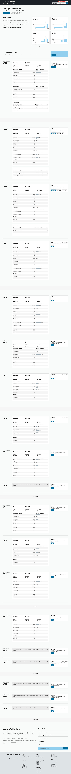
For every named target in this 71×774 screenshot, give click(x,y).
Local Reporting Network (26, 756)
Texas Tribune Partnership (26, 757)
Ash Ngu (17, 738)
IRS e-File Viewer (13, 742)
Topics (23, 761)
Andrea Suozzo (6, 738)
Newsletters (53, 755)
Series (23, 763)
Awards (37, 764)
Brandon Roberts (24, 738)
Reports (37, 762)
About (37, 755)
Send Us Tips (53, 760)
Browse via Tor (53, 763)
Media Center (38, 761)
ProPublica (24, 755)
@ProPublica (24, 768)
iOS (51, 756)
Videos (23, 764)
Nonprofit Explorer (7, 3)
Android (55, 756)
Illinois (14, 3)
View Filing (53, 66)
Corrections (38, 765)
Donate (52, 765)
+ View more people (16, 110)
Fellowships (42, 760)
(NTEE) (12, 25)
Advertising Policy (39, 769)
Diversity (38, 758)
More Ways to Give (54, 766)
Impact (37, 763)
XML (63, 66)
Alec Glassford (12, 738)
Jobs (37, 760)
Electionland (24, 758)
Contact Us (54, 54)
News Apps (24, 765)
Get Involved (24, 766)
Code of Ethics (39, 768)
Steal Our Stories (54, 761)
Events (23, 769)
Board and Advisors (40, 756)
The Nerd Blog (24, 767)
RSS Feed (52, 757)
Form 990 (4, 54)
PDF (62, 190)
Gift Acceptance (39, 770)
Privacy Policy (39, 772)
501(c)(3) (10, 18)
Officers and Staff (39, 757)
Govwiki (4, 743)
